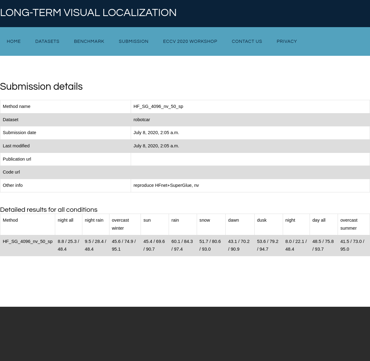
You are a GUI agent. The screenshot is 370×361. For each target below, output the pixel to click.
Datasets (47, 41)
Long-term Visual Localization (88, 13)
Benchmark (89, 41)
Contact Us (247, 41)
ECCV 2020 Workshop (190, 41)
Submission (133, 41)
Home (14, 41)
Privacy (287, 41)
